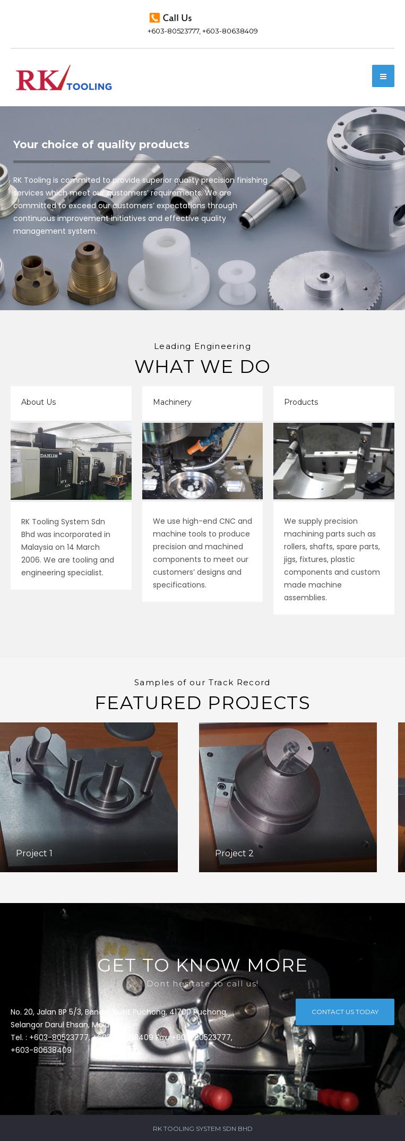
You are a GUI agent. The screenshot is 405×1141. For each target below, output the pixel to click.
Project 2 (234, 853)
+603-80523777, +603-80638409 (203, 23)
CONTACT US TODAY (345, 1011)
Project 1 (34, 853)
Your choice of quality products (101, 144)
